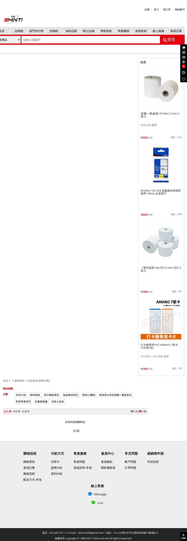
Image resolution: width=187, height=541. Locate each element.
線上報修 (158, 31)
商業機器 (123, 31)
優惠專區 (19, 380)
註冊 (147, 9)
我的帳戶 (180, 9)
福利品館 (71, 31)
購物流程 (29, 473)
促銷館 (54, 31)
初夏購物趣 (41, 401)
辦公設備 (88, 31)
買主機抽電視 (51, 394)
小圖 (142, 411)
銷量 (25, 411)
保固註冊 (176, 31)
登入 (156, 9)
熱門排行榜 (36, 31)
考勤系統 (106, 31)
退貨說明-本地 (82, 467)
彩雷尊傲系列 (23, 401)
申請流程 (153, 461)
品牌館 (19, 31)
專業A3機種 (88, 394)
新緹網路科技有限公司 (13, 19)
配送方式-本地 (32, 479)
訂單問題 (130, 467)
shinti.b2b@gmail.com (91, 532)
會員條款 (107, 461)
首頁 (5, 380)
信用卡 (55, 461)
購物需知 (29, 461)
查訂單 (167, 9)
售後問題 (79, 461)
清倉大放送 (57, 401)
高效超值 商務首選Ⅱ (39, 380)
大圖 (134, 411)
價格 (16, 411)
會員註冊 (29, 467)
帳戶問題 (130, 461)
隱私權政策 (108, 467)
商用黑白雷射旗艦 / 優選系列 (115, 394)
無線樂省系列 (70, 394)
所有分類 (21, 394)
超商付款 (56, 467)
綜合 (7, 411)
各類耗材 (141, 31)
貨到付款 (56, 473)
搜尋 (171, 39)
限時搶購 (35, 394)
